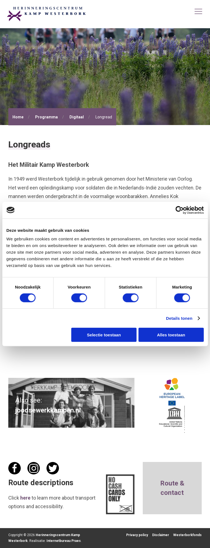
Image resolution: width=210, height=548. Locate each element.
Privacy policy (137, 535)
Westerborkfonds (187, 535)
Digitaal (76, 117)
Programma (46, 117)
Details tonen (179, 318)
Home (18, 117)
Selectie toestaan (104, 335)
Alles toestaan (171, 335)
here (25, 498)
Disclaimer (160, 535)
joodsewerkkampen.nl (48, 410)
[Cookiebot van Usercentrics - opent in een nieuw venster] (179, 210)
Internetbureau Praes (63, 541)
